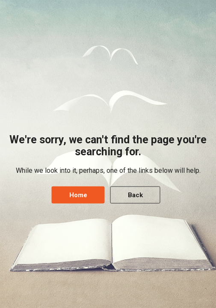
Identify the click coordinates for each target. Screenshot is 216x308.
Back (135, 194)
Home (78, 194)
